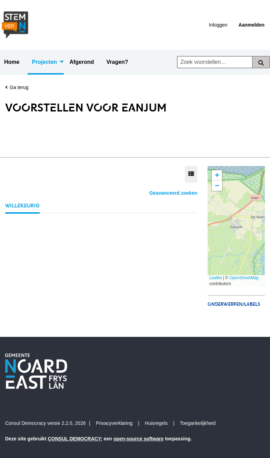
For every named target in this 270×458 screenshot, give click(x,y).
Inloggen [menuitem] (218, 25)
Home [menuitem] (11, 62)
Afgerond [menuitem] (81, 62)
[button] (217, 175)
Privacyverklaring (114, 423)
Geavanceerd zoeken (173, 193)
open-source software (138, 438)
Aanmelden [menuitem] (251, 25)
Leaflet (215, 277)
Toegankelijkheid (198, 423)
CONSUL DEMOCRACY (74, 438)
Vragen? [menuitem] (117, 62)
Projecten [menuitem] (44, 62)
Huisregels (156, 423)
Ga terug (16, 87)
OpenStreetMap (244, 277)
